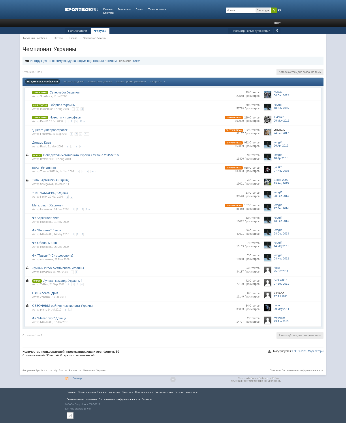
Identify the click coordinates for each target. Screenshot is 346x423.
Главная (108, 9)
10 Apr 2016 (281, 158)
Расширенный (279, 10)
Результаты (124, 9)
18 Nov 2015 (281, 108)
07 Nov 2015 (281, 170)
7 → (86, 134)
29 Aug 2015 (281, 183)
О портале (128, 392)
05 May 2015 (281, 120)
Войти (277, 22)
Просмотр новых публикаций (251, 30)
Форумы (100, 30)
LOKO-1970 (299, 351)
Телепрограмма (157, 9)
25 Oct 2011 (281, 271)
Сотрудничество (163, 392)
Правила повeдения (108, 392)
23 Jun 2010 (281, 321)
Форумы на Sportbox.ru (35, 370)
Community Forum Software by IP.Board (259, 378)
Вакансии (147, 399)
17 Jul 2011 (281, 296)
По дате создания (74, 81)
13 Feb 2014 (281, 221)
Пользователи (77, 30)
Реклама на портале (186, 392)
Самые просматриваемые (131, 81)
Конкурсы (108, 12)
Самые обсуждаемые (100, 81)
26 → (93, 171)
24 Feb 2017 (281, 133)
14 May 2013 (281, 246)
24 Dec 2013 (281, 233)
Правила (275, 370)
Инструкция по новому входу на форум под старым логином (73, 61)
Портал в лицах (144, 392)
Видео (139, 9)
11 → (82, 121)
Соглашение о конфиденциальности (302, 370)
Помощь (77, 378)
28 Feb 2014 (281, 196)
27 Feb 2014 (281, 208)
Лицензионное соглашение (82, 399)
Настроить (158, 81)
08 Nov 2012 (281, 258)
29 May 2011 (281, 309)
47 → (83, 146)
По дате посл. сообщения (42, 81)
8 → (88, 209)
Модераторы (315, 351)
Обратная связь (87, 392)
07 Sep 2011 (281, 283)
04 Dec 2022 (281, 95)
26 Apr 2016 (281, 145)
